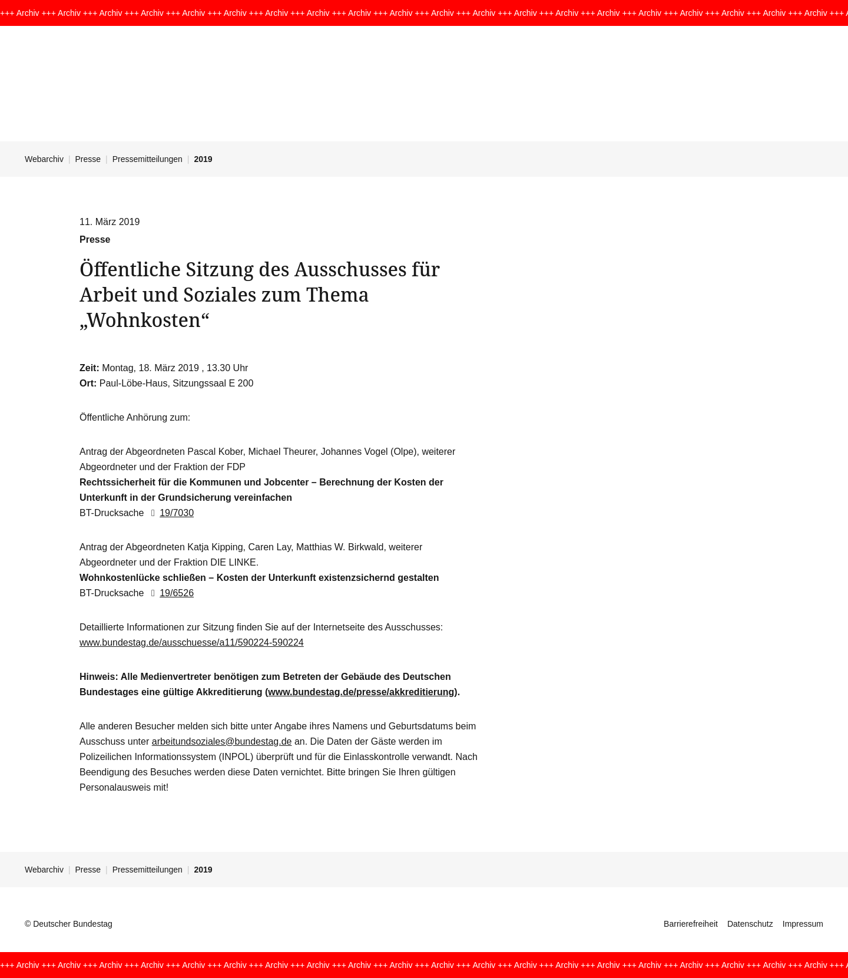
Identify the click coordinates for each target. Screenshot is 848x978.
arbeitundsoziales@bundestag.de (222, 741)
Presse (88, 159)
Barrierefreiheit (691, 924)
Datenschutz (750, 924)
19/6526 (170, 593)
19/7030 (170, 513)
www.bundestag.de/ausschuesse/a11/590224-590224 (192, 642)
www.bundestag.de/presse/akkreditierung (361, 692)
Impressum (803, 924)
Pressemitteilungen (147, 159)
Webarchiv (44, 159)
